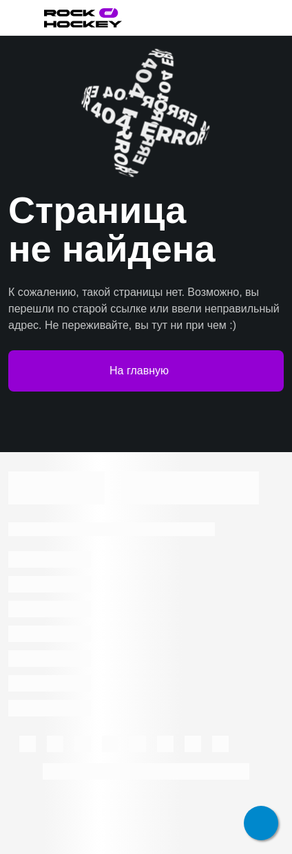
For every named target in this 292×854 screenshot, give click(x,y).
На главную (146, 371)
